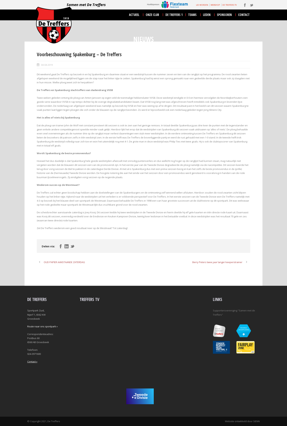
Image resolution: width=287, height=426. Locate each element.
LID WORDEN (202, 5)
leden (206, 15)
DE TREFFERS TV (229, 5)
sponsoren (224, 15)
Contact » (32, 361)
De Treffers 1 (174, 15)
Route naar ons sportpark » (42, 326)
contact (244, 15)
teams (192, 15)
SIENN (256, 421)
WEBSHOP (215, 5)
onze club (152, 15)
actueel (134, 15)
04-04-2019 (47, 64)
